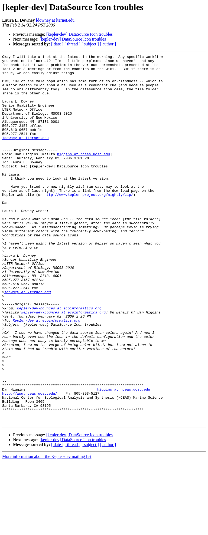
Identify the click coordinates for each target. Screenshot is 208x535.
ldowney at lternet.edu (55, 20)
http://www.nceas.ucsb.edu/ (29, 461)
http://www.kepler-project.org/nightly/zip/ (88, 222)
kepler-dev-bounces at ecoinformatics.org (59, 359)
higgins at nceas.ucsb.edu (83, 174)
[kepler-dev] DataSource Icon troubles (79, 34)
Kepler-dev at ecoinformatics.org (46, 373)
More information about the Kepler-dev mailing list (46, 530)
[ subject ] (90, 44)
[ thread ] (72, 44)
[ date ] (57, 44)
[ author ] (108, 44)
